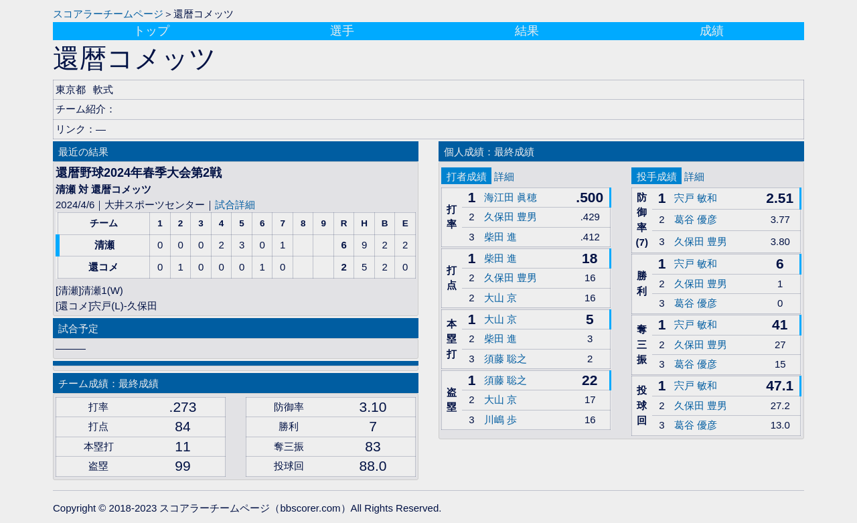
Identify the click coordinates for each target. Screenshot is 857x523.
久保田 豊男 (510, 216)
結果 (527, 31)
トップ (151, 31)
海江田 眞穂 (510, 197)
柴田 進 (500, 236)
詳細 (504, 176)
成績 (712, 31)
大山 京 (500, 297)
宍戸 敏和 (695, 198)
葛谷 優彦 (695, 219)
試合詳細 (235, 204)
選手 (342, 31)
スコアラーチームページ (108, 13)
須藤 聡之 (505, 358)
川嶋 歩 (500, 419)
